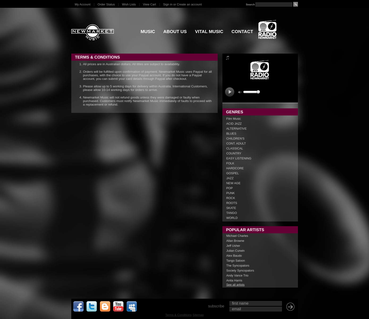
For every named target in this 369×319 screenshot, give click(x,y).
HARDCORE (235, 168)
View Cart (149, 4)
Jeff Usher (233, 245)
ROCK (230, 198)
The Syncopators (238, 265)
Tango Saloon (235, 260)
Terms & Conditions (178, 315)
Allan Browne (235, 240)
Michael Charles (237, 236)
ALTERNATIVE (236, 128)
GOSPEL (232, 173)
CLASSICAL (234, 148)
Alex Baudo (234, 255)
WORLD (232, 218)
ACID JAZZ (234, 123)
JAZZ (230, 178)
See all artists (235, 284)
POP (229, 188)
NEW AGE (233, 183)
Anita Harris (234, 280)
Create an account (189, 4)
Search (250, 4)
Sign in (167, 4)
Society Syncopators (240, 270)
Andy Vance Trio (237, 275)
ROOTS (231, 203)
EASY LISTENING (238, 158)
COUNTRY (234, 153)
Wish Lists (129, 4)
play (229, 92)
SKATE (231, 208)
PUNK (230, 193)
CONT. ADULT (236, 143)
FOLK (230, 163)
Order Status (106, 4)
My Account (83, 4)
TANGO (231, 213)
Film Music (233, 118)
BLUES (231, 133)
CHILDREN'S (235, 138)
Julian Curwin (235, 250)
